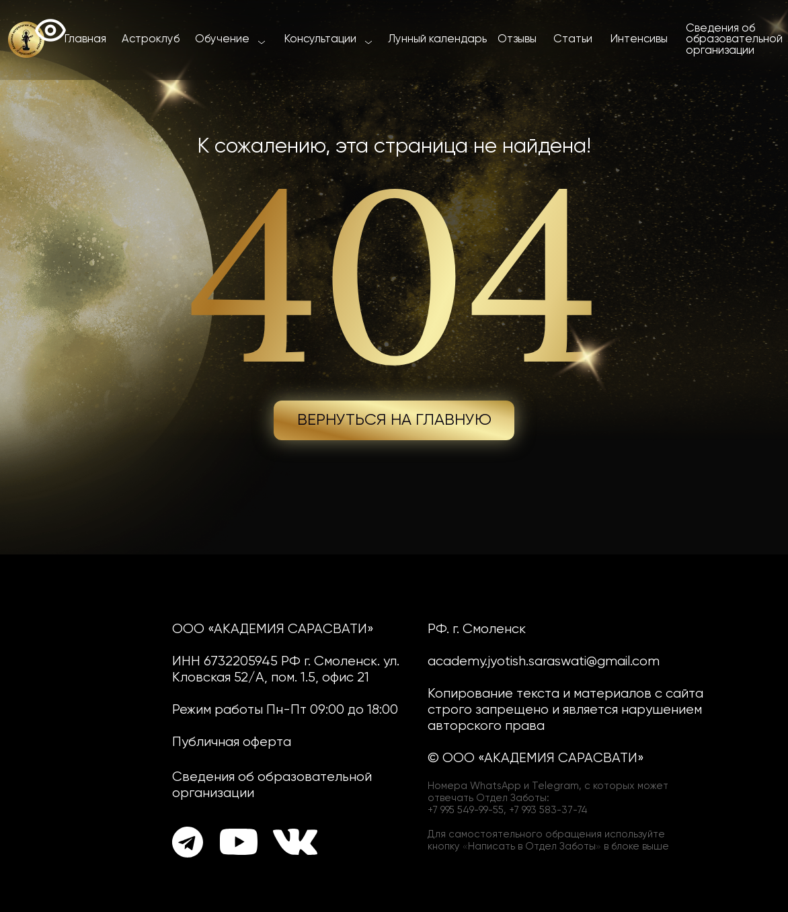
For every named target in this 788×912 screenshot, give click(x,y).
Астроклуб (151, 39)
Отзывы (517, 39)
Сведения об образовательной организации (734, 39)
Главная (85, 39)
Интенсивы (639, 39)
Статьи (572, 39)
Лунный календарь (437, 39)
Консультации (320, 39)
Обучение (222, 39)
